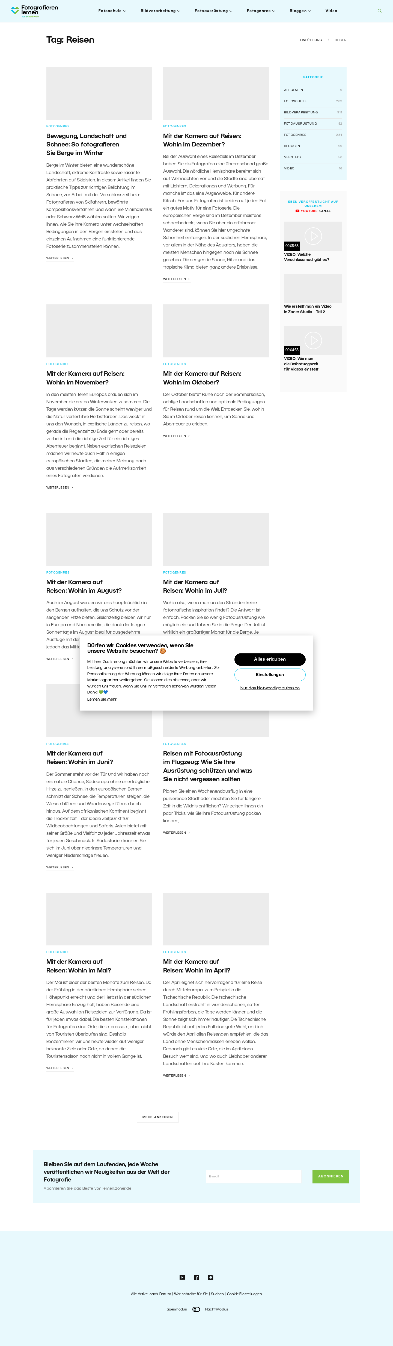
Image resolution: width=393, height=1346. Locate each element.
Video (332, 11)
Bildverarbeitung (158, 11)
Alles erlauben (270, 660)
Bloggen (298, 11)
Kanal (313, 211)
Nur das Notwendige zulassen (270, 688)
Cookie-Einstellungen (244, 1294)
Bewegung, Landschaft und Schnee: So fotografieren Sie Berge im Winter (86, 145)
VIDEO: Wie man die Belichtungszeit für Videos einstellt (301, 364)
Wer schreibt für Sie (191, 1294)
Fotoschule (110, 11)
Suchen (217, 1294)
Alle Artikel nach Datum (151, 1294)
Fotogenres (259, 11)
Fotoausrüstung (211, 11)
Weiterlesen (60, 258)
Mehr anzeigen (157, 1117)
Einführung (311, 40)
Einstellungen (270, 675)
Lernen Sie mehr (102, 699)
